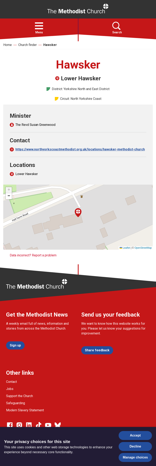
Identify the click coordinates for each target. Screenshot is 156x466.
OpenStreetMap (143, 247)
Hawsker (50, 45)
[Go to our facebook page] (9, 425)
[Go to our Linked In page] (28, 425)
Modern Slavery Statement (25, 410)
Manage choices (135, 457)
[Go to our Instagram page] (19, 425)
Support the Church (19, 396)
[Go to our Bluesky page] (57, 425)
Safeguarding (15, 403)
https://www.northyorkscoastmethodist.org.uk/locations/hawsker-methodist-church (80, 149)
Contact (11, 382)
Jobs (9, 389)
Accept (135, 435)
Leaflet (125, 247)
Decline (135, 446)
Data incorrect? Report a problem (33, 255)
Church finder (27, 45)
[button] (39, 26)
